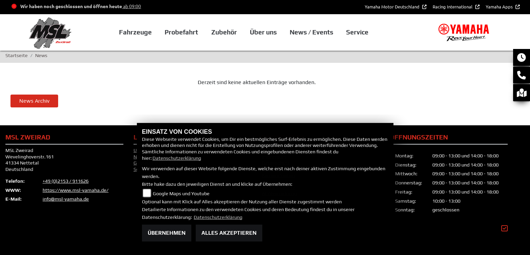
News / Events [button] (311, 32)
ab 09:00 (131, 6)
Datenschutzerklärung (176, 158)
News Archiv (34, 101)
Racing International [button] (453, 6)
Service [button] (357, 32)
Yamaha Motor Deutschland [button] (392, 6)
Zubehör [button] (224, 32)
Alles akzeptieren (229, 233)
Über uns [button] (263, 32)
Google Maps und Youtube (181, 193)
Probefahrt (181, 32)
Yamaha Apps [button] (500, 6)
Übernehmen (167, 233)
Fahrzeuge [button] (135, 32)
